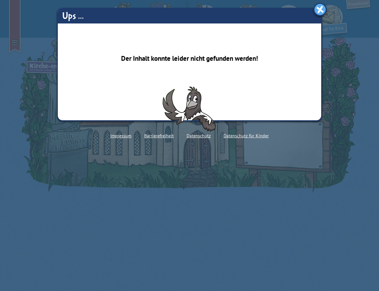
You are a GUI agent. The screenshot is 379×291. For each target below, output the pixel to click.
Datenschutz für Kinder (246, 136)
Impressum (120, 136)
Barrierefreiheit (159, 136)
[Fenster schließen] (320, 9)
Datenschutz (199, 136)
